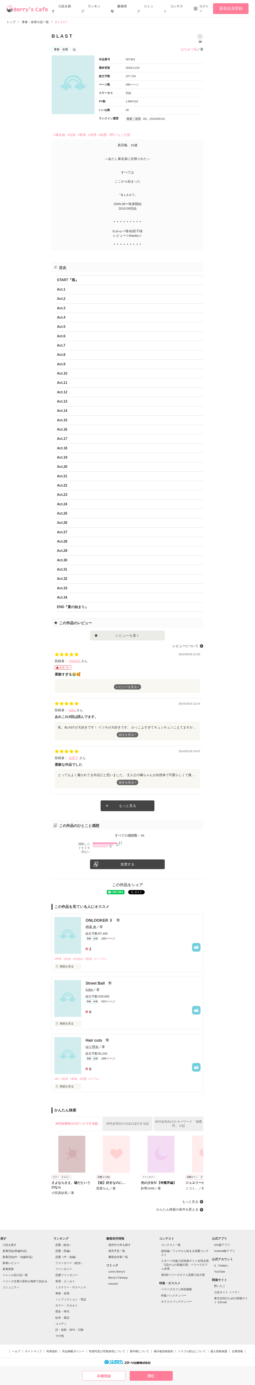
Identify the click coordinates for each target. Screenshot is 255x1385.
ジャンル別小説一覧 (15, 1275)
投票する (127, 864)
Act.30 (62, 560)
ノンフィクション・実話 (70, 1299)
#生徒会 (78, 958)
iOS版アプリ (222, 1244)
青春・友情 (62, 1293)
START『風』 (67, 280)
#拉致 (71, 135)
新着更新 (8, 1269)
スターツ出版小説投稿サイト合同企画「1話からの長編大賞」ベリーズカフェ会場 (185, 1264)
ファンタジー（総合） (69, 1263)
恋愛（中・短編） (66, 1257)
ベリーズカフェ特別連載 (176, 1289)
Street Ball (96, 983)
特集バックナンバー (173, 1295)
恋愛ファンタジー (66, 1275)
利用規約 (52, 1351)
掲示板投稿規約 (163, 1351)
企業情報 (237, 1351)
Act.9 (61, 364)
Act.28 (62, 541)
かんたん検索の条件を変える (177, 1209)
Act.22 (62, 485)
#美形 (88, 958)
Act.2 (61, 298)
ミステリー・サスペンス (70, 1287)
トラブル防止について (192, 1351)
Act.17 (62, 438)
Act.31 (62, 569)
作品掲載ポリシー (73, 1351)
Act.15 (62, 420)
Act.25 (62, 513)
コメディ (61, 1323)
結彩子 (74, 758)
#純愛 (103, 135)
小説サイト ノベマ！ (227, 1292)
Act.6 (61, 336)
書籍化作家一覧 (118, 1257)
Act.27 (62, 532)
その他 (59, 1335)
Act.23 (62, 494)
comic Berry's (116, 1271)
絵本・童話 (62, 1317)
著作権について (139, 1351)
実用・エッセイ (65, 1281)
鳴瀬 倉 (91, 927)
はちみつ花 (189, 49)
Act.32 (62, 578)
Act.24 (62, 504)
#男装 (57, 958)
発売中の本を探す (119, 1244)
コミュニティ (11, 1287)
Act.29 (62, 550)
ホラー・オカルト (66, 1305)
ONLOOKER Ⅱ (100, 920)
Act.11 (62, 382)
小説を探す (10, 1244)
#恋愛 (83, 1078)
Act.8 (61, 354)
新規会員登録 (231, 8)
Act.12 (62, 392)
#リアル (94, 1078)
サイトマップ (33, 1351)
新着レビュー (11, 1263)
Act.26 (62, 522)
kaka (72, 710)
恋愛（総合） (63, 1244)
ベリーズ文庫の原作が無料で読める (25, 1281)
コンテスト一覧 (171, 1244)
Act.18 (62, 448)
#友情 (92, 135)
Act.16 (62, 429)
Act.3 (61, 308)
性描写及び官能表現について (107, 1351)
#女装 (67, 958)
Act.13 (62, 401)
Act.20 (62, 466)
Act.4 (61, 317)
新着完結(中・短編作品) (18, 1257)
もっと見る (127, 806)
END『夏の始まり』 (72, 607)
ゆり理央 (92, 1047)
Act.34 (62, 597)
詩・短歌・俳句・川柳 (69, 1329)
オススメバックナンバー (176, 1301)
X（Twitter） (222, 1265)
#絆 (56, 1078)
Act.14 (62, 410)
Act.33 (62, 588)
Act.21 (62, 476)
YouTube (219, 1271)
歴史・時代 (62, 1311)
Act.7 (61, 345)
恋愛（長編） (63, 1251)
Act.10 (62, 373)
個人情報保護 (218, 1351)
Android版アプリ (224, 1251)
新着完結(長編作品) (15, 1251)
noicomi (113, 1283)
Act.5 (61, 326)
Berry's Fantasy (118, 1277)
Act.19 (62, 457)
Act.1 (61, 289)
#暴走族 (59, 135)
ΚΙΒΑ (89, 989)
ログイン (203, 8)
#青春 (82, 135)
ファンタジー (63, 1269)
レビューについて (185, 646)
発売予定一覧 (116, 1251)
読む (151, 1376)
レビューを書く (127, 635)
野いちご (219, 1286)
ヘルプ (16, 1351)
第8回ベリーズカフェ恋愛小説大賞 (183, 1274)
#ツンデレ (100, 958)
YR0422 (75, 661)
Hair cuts (94, 1040)
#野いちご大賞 (119, 135)
